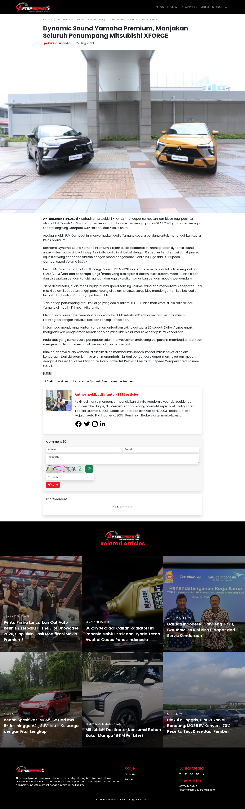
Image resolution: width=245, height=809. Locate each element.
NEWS (160, 7)
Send (53, 485)
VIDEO (204, 7)
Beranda (49, 19)
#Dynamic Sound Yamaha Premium (111, 381)
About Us (130, 774)
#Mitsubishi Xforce (70, 381)
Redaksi (129, 779)
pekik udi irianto (57, 43)
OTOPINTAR (188, 7)
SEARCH (220, 7)
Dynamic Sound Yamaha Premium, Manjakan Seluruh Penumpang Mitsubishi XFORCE (107, 19)
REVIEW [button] (172, 7)
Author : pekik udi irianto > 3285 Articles (107, 394)
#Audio (49, 381)
